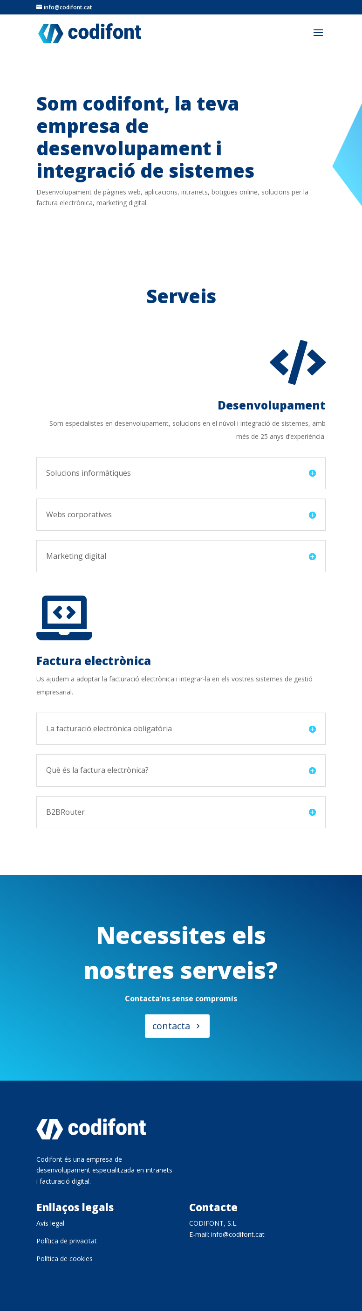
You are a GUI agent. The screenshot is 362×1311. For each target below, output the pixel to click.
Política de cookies (64, 1258)
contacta (171, 1027)
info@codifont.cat (238, 1234)
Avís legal (50, 1223)
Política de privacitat (66, 1240)
